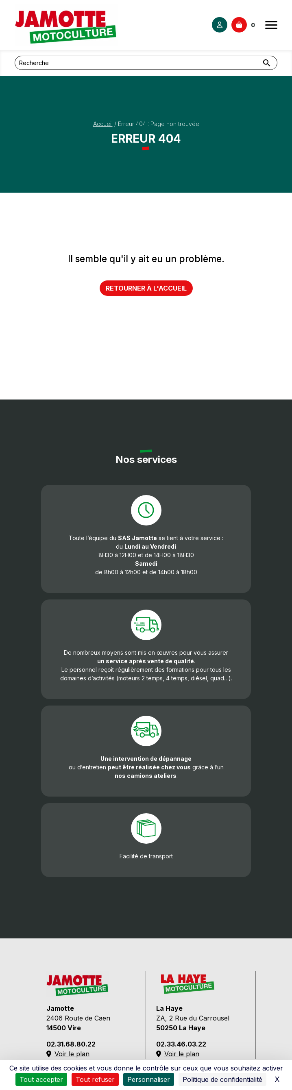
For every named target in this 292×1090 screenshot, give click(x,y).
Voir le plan (67, 1054)
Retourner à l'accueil (146, 288)
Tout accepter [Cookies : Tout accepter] (41, 1079)
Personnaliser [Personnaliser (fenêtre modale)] (148, 1079)
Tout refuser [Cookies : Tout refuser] (95, 1079)
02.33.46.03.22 (181, 1044)
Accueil (103, 123)
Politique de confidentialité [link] (222, 1079)
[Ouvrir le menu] (271, 25)
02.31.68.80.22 (71, 1044)
